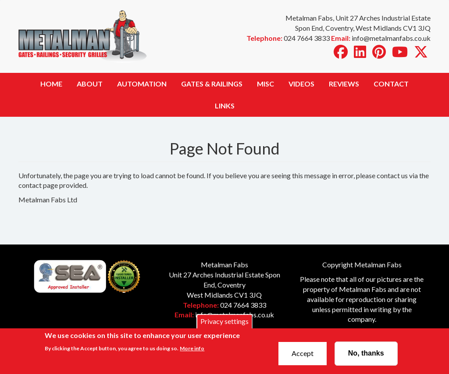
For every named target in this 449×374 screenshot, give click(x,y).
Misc (265, 83)
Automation (142, 83)
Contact (391, 83)
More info (192, 351)
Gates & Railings (211, 83)
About (90, 83)
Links (225, 105)
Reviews (344, 83)
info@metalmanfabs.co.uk (234, 314)
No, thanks (366, 356)
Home (51, 83)
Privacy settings (224, 324)
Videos (301, 83)
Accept (303, 356)
